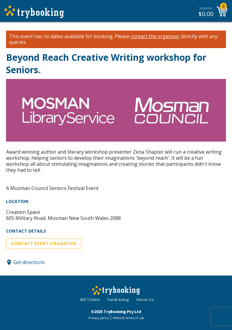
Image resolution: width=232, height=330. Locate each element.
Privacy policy (99, 318)
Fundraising (118, 299)
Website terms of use (128, 318)
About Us (144, 299)
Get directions (29, 262)
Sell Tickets (90, 299)
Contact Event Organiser (43, 243)
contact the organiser (155, 36)
